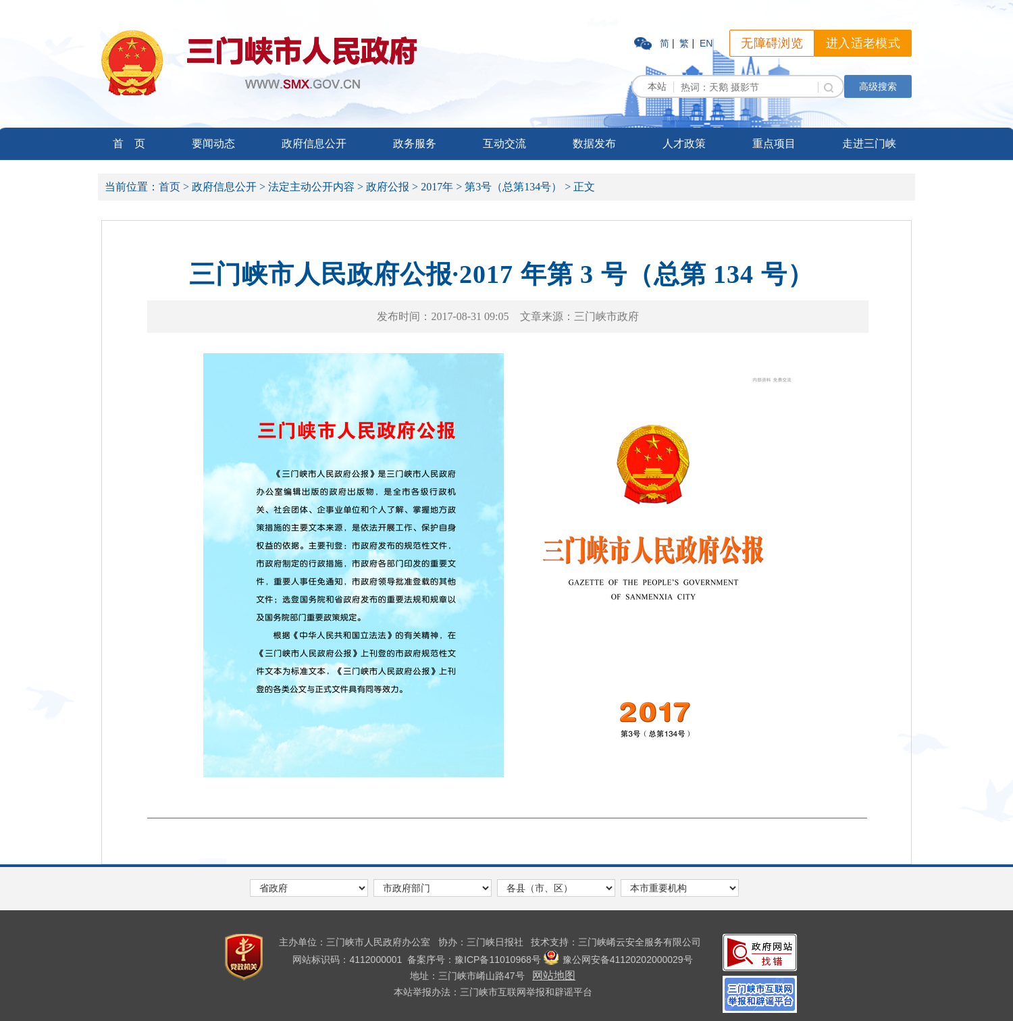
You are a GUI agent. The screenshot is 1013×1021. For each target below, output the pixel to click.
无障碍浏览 (772, 43)
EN (706, 43)
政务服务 (414, 143)
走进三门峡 (869, 143)
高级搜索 (878, 86)
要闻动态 (213, 143)
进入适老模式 (863, 43)
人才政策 (684, 143)
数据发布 (594, 143)
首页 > (174, 186)
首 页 (129, 143)
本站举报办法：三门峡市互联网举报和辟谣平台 (493, 992)
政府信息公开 (314, 143)
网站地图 (553, 975)
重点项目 (774, 143)
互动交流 (504, 143)
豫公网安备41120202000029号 (618, 959)
